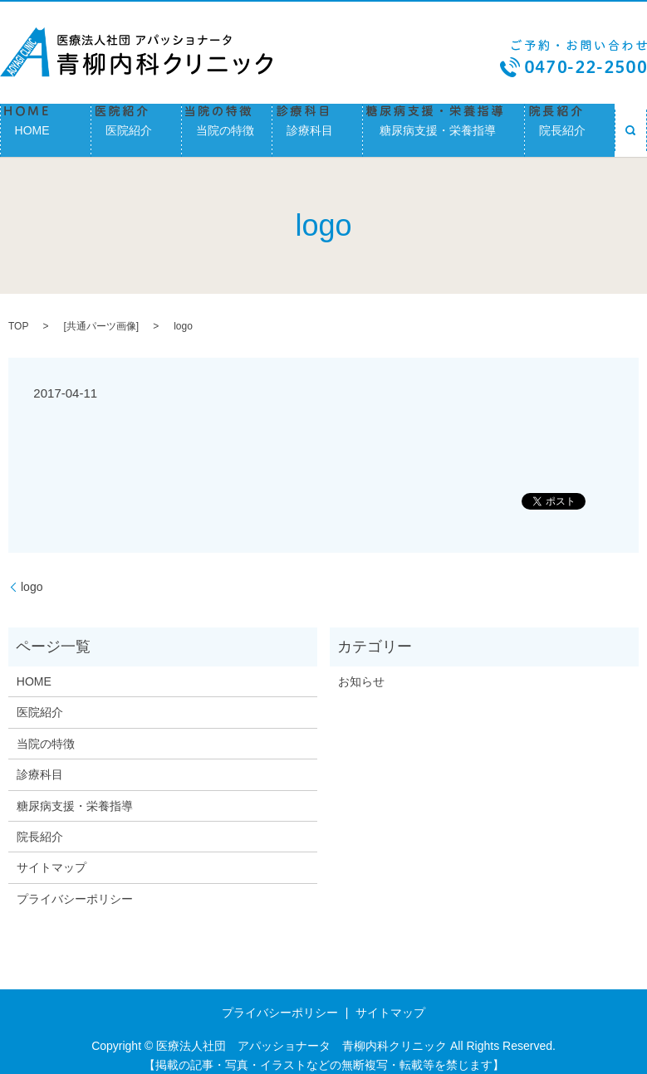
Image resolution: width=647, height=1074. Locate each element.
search (630, 124)
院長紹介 (570, 124)
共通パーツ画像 (101, 315)
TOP (18, 315)
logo (31, 575)
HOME (46, 124)
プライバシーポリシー (75, 887)
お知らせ (361, 669)
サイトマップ (51, 856)
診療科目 (317, 124)
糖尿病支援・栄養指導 (443, 124)
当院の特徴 (227, 124)
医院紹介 (136, 124)
